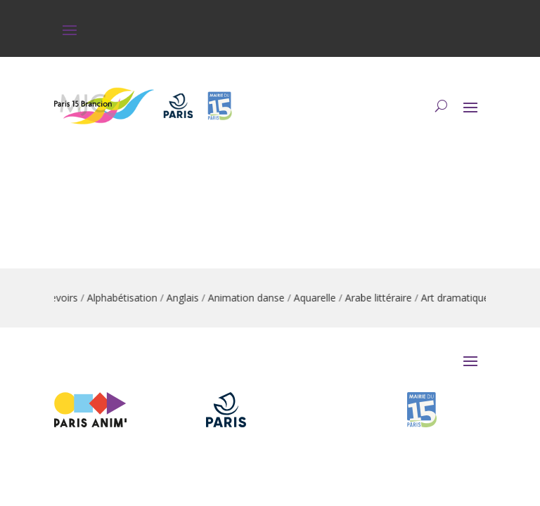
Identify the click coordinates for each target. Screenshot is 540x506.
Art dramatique (459, 297)
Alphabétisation (126, 297)
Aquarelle (318, 297)
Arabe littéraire (382, 297)
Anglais (186, 297)
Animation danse (250, 297)
